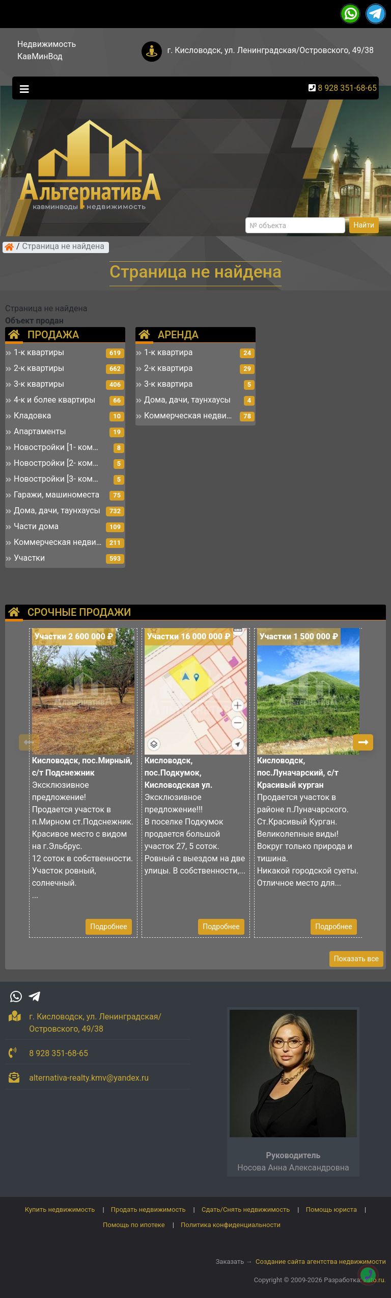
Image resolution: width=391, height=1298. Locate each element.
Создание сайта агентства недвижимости (321, 1261)
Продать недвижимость (148, 1209)
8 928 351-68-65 (347, 88)
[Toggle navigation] (22, 88)
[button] (363, 742)
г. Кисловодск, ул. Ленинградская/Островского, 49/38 (270, 50)
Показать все (356, 959)
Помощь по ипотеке (134, 1225)
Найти (364, 225)
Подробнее (108, 926)
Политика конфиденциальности (231, 1225)
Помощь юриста (331, 1209)
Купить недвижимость (60, 1209)
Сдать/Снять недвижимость (246, 1209)
